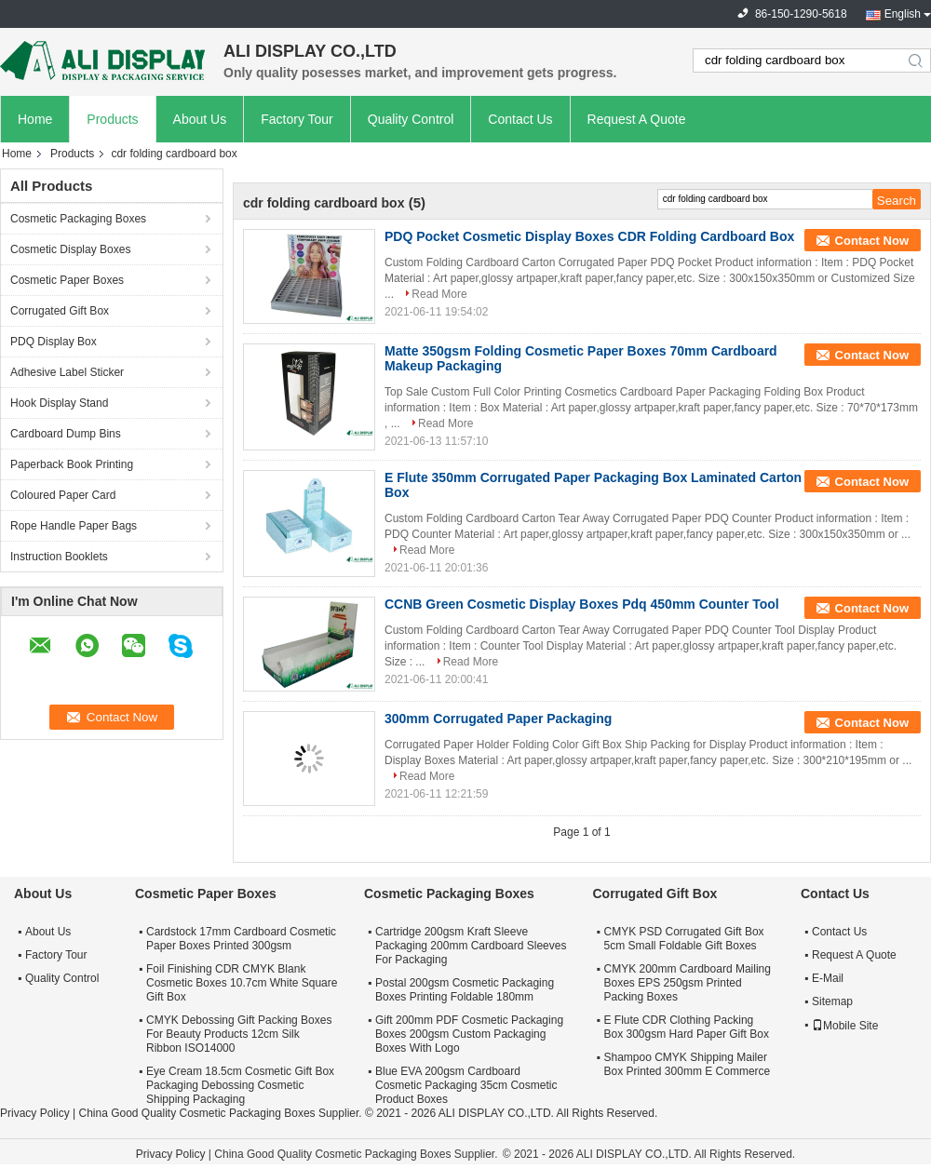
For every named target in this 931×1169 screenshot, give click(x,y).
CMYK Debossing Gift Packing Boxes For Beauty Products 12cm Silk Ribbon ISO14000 (238, 1034)
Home (35, 119)
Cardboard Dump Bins (65, 433)
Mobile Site (845, 1025)
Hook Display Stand (59, 403)
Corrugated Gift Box (59, 310)
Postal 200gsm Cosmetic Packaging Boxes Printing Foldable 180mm (464, 989)
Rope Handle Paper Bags (73, 525)
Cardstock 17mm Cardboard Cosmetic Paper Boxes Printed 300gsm (241, 938)
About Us (200, 119)
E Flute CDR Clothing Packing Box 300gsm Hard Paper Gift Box (686, 1027)
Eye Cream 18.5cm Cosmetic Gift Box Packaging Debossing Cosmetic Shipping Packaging (240, 1085)
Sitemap (832, 1001)
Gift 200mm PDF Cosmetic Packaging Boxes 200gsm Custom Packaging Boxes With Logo (469, 1034)
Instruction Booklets (59, 556)
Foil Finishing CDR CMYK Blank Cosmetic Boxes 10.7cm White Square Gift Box (241, 982)
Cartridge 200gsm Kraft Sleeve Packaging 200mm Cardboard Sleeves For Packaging (470, 945)
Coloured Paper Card (62, 495)
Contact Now (872, 241)
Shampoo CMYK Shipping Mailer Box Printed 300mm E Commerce (687, 1064)
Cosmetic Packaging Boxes (78, 218)
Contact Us (520, 119)
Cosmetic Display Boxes (70, 249)
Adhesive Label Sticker (67, 372)
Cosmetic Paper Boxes (67, 280)
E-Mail (827, 978)
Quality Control (411, 119)
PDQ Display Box (53, 341)
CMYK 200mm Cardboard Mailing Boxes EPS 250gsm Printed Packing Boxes (687, 982)
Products (112, 119)
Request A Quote (636, 119)
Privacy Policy (35, 1113)
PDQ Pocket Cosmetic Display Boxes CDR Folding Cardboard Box (589, 236)
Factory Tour (297, 119)
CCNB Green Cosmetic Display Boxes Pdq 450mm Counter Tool (582, 604)
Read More (439, 294)
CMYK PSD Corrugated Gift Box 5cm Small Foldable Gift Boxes (684, 938)
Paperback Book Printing (71, 464)
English (902, 13)
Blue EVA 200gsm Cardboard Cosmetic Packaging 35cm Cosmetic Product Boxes (466, 1085)
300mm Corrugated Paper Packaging (498, 718)
